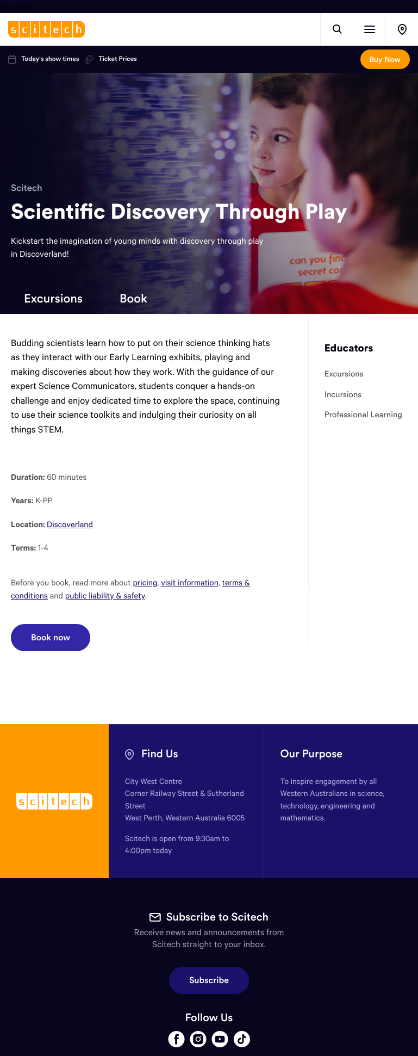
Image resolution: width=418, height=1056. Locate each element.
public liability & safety (105, 595)
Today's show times (43, 59)
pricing (145, 582)
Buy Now (385, 59)
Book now (50, 637)
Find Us (159, 754)
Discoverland (70, 524)
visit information (190, 582)
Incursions (343, 394)
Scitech (26, 188)
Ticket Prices (110, 59)
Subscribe (209, 980)
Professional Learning (363, 414)
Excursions (53, 298)
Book (133, 298)
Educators (349, 348)
